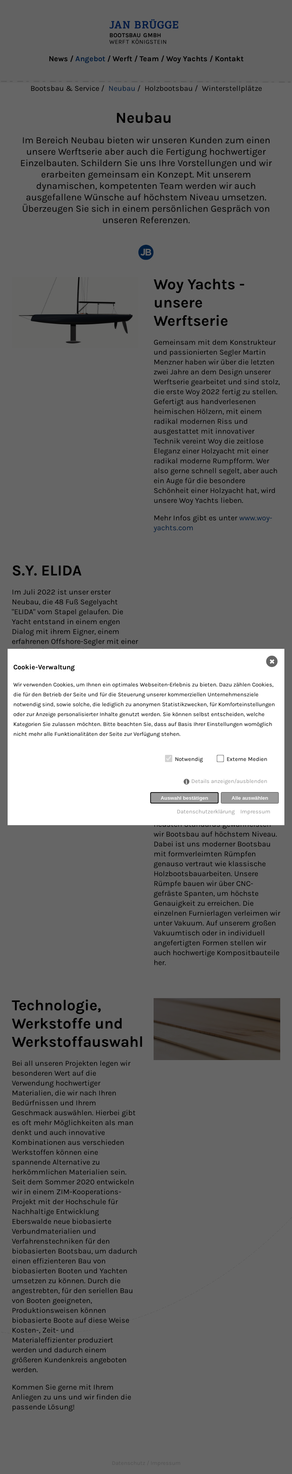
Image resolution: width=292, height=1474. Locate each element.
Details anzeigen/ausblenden (229, 781)
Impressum (255, 811)
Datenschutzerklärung (206, 811)
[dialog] (146, 737)
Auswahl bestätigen (184, 798)
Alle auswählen (250, 798)
